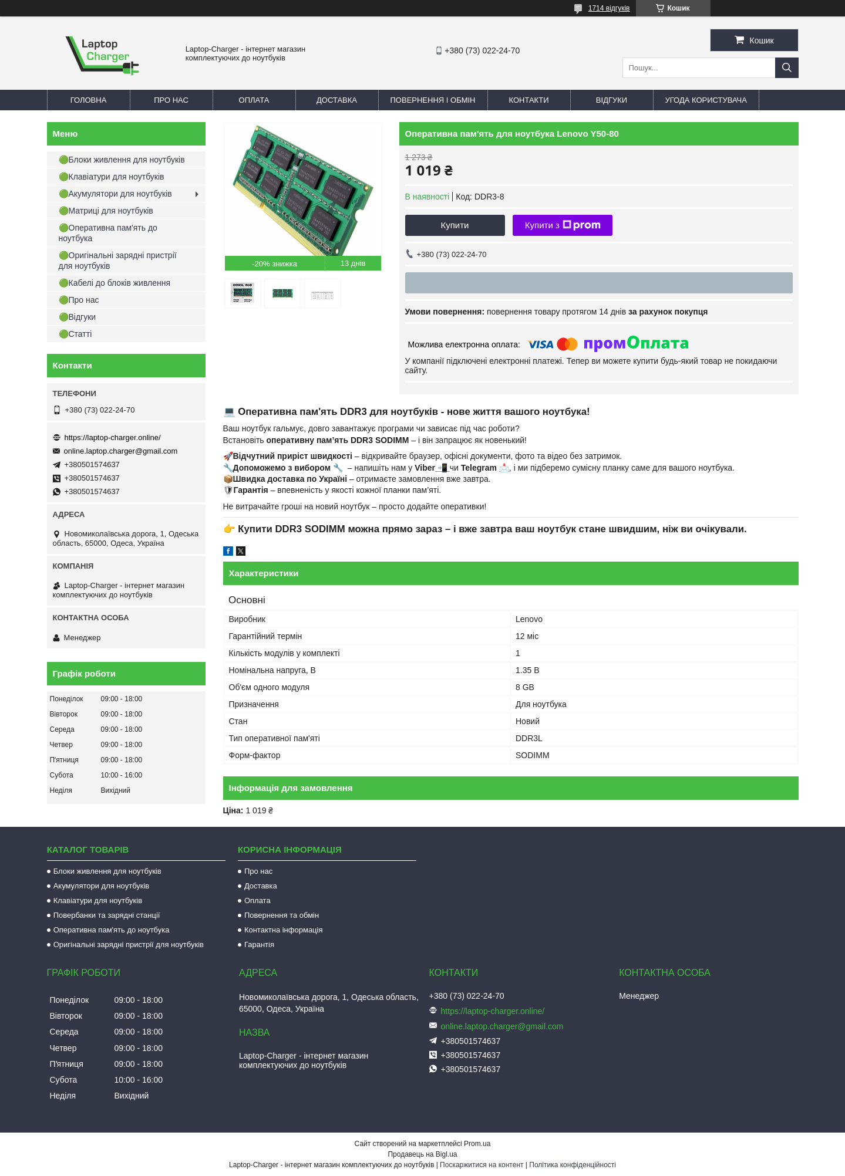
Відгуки (611, 100)
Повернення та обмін (281, 915)
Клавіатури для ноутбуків (97, 900)
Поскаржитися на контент (481, 1165)
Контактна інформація (283, 929)
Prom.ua (477, 1144)
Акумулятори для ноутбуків (101, 885)
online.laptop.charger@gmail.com (121, 451)
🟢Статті (75, 334)
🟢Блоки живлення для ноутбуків (122, 159)
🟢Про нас (79, 300)
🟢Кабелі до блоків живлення (115, 283)
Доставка (337, 100)
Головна (88, 100)
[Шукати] (787, 68)
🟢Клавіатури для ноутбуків (111, 176)
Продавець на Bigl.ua (422, 1154)
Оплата (254, 100)
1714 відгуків (609, 8)
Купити (455, 225)
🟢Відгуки (77, 317)
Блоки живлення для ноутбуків (107, 871)
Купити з (563, 225)
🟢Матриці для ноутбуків (106, 210)
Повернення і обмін (433, 100)
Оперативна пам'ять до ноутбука (111, 929)
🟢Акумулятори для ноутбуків (115, 193)
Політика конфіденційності (572, 1165)
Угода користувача (706, 100)
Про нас (171, 100)
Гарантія (259, 944)
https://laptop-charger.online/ (113, 437)
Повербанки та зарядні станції (106, 915)
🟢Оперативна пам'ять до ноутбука (108, 233)
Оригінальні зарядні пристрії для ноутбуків (128, 944)
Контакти (529, 100)
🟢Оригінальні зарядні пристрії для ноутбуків (118, 261)
